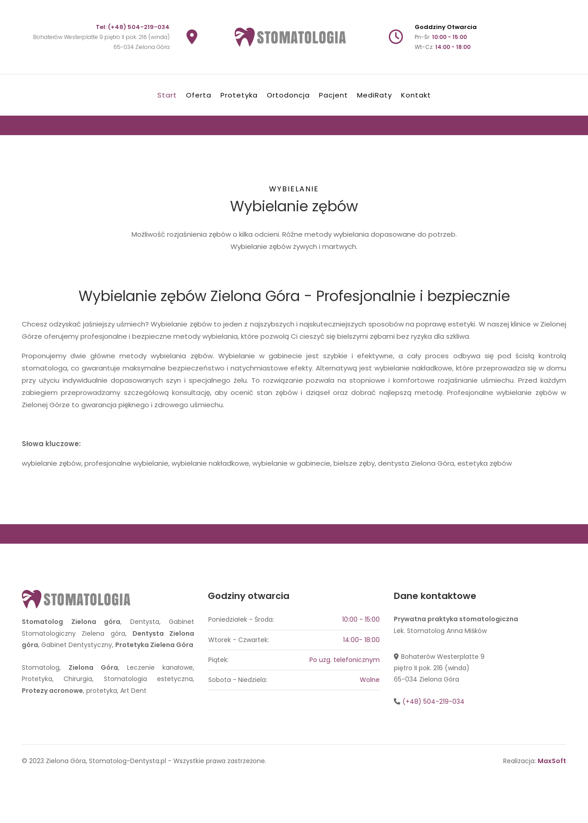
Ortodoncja (288, 95)
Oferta (198, 95)
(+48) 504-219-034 (139, 27)
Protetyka (239, 95)
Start (167, 95)
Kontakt (416, 95)
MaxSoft (552, 760)
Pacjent (333, 95)
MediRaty (374, 95)
